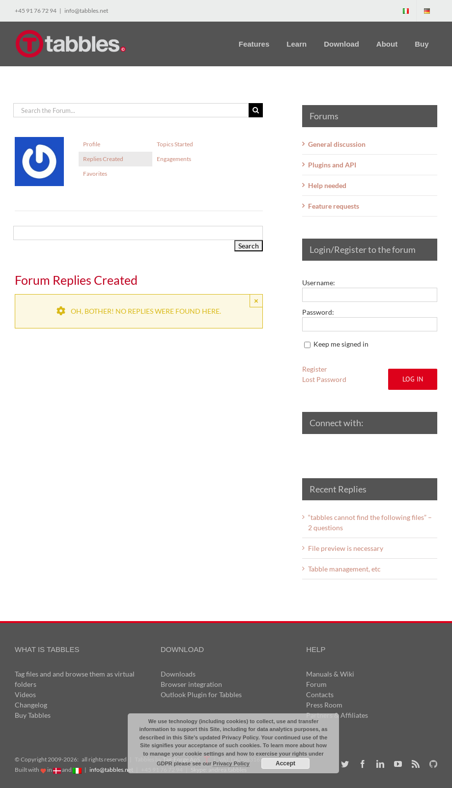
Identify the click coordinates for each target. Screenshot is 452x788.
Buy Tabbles (33, 715)
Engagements (174, 159)
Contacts (320, 694)
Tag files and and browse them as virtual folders (75, 679)
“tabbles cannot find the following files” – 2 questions (370, 522)
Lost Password (324, 379)
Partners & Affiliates (337, 715)
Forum (316, 684)
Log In (412, 379)
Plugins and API (332, 165)
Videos (25, 694)
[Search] (256, 110)
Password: (318, 312)
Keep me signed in (340, 344)
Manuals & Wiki (330, 674)
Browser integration (191, 684)
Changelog (31, 705)
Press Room (324, 705)
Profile (91, 144)
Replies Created (103, 159)
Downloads (178, 674)
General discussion (337, 144)
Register (314, 369)
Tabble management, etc (344, 569)
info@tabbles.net (86, 10)
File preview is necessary (345, 548)
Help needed (327, 185)
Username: (318, 282)
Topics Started (175, 144)
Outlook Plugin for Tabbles (201, 694)
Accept (285, 763)
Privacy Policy (231, 763)
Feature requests (333, 206)
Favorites (95, 173)
